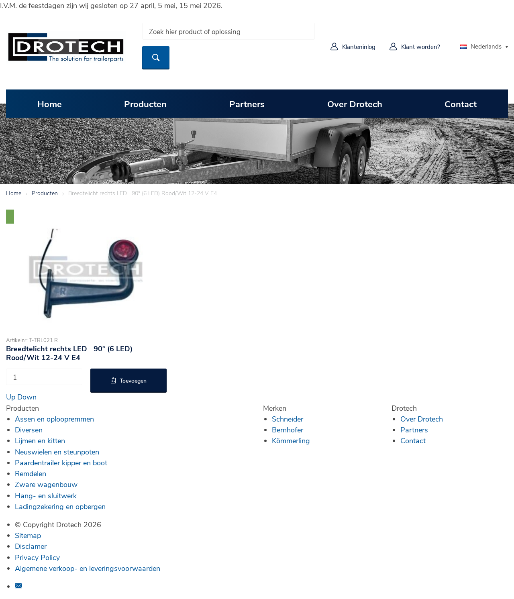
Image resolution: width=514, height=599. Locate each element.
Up (10, 396)
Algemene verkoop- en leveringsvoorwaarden (87, 568)
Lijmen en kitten (40, 440)
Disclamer (31, 546)
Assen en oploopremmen (54, 419)
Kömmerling (291, 440)
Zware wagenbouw (46, 484)
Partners (247, 104)
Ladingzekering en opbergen (60, 506)
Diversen (29, 429)
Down (27, 396)
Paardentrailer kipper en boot (61, 462)
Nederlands (481, 46)
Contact (461, 104)
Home (49, 104)
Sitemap (28, 535)
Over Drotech (354, 104)
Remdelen (30, 473)
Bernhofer (287, 429)
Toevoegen (133, 380)
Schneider (287, 419)
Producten (145, 104)
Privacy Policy (37, 557)
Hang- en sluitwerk (46, 495)
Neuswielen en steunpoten (57, 451)
